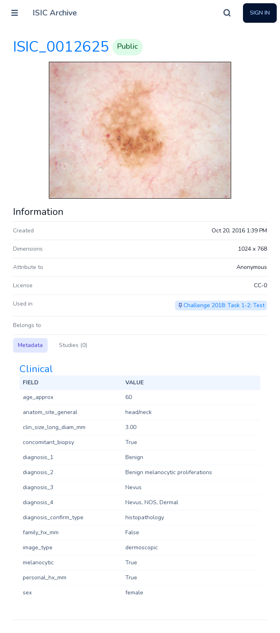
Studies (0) (73, 345)
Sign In (260, 13)
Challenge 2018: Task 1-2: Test (224, 305)
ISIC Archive (55, 12)
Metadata (30, 345)
